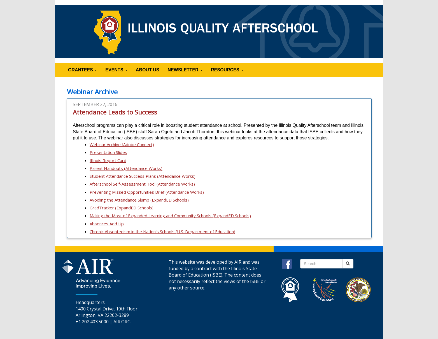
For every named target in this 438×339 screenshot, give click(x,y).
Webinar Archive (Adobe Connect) (122, 144)
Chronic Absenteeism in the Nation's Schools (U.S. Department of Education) (162, 231)
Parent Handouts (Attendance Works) (126, 168)
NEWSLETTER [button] (184, 69)
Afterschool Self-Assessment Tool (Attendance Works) (142, 184)
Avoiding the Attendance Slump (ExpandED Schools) (139, 200)
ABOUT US (147, 69)
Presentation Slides (108, 152)
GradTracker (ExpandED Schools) (121, 208)
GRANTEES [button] (82, 69)
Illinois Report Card (108, 160)
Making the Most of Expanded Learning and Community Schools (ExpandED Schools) (170, 215)
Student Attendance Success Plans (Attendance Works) (142, 176)
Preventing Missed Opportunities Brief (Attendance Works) (147, 192)
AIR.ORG (122, 322)
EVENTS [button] (116, 69)
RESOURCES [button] (227, 69)
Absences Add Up (107, 223)
